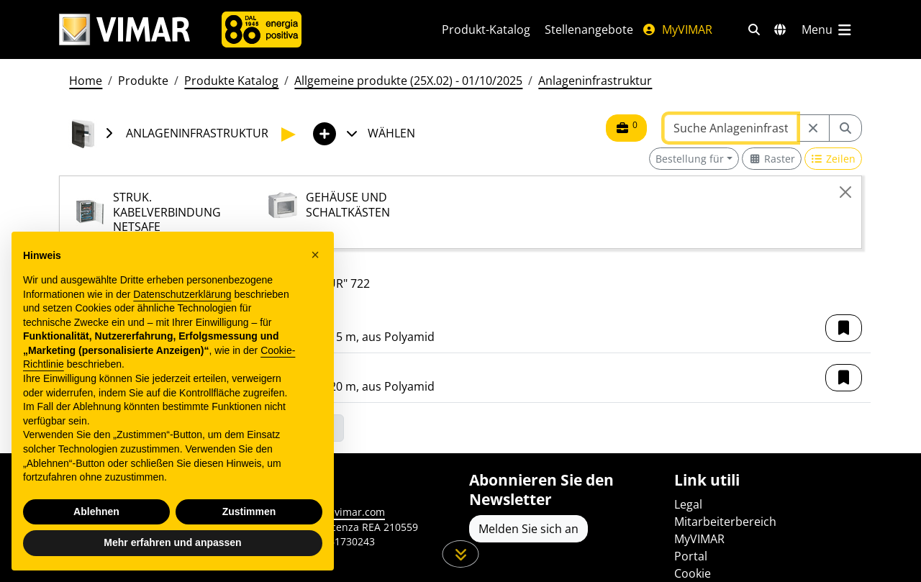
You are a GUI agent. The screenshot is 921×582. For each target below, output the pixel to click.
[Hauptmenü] (827, 29)
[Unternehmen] (261, 29)
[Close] (845, 192)
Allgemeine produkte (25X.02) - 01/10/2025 (408, 80)
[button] (843, 328)
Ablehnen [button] (96, 511)
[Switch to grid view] (772, 158)
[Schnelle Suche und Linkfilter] (754, 29)
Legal (688, 504)
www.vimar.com (346, 512)
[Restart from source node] (813, 128)
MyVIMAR (677, 29)
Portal (690, 556)
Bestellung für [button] (689, 158)
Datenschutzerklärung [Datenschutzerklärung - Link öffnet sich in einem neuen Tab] (182, 294)
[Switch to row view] (833, 158)
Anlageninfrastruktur (595, 80)
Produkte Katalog (231, 80)
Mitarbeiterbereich (725, 521)
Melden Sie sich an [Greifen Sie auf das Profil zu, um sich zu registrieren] (528, 529)
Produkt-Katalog (486, 29)
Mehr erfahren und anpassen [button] (172, 542)
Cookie (692, 573)
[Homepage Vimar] (124, 30)
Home (85, 80)
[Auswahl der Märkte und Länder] (780, 29)
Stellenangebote (589, 29)
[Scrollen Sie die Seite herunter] (461, 554)
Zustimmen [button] (249, 511)
